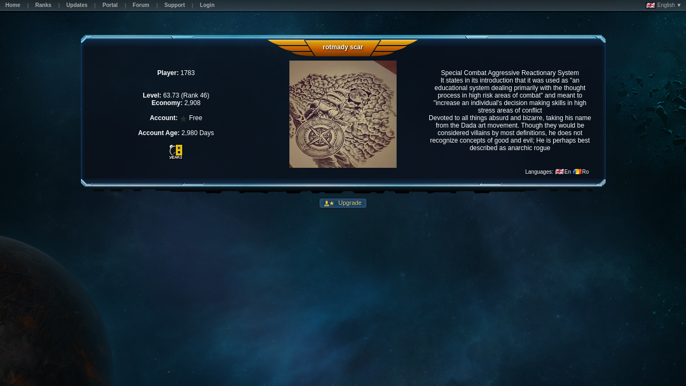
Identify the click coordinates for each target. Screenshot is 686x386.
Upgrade (349, 202)
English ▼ (664, 5)
